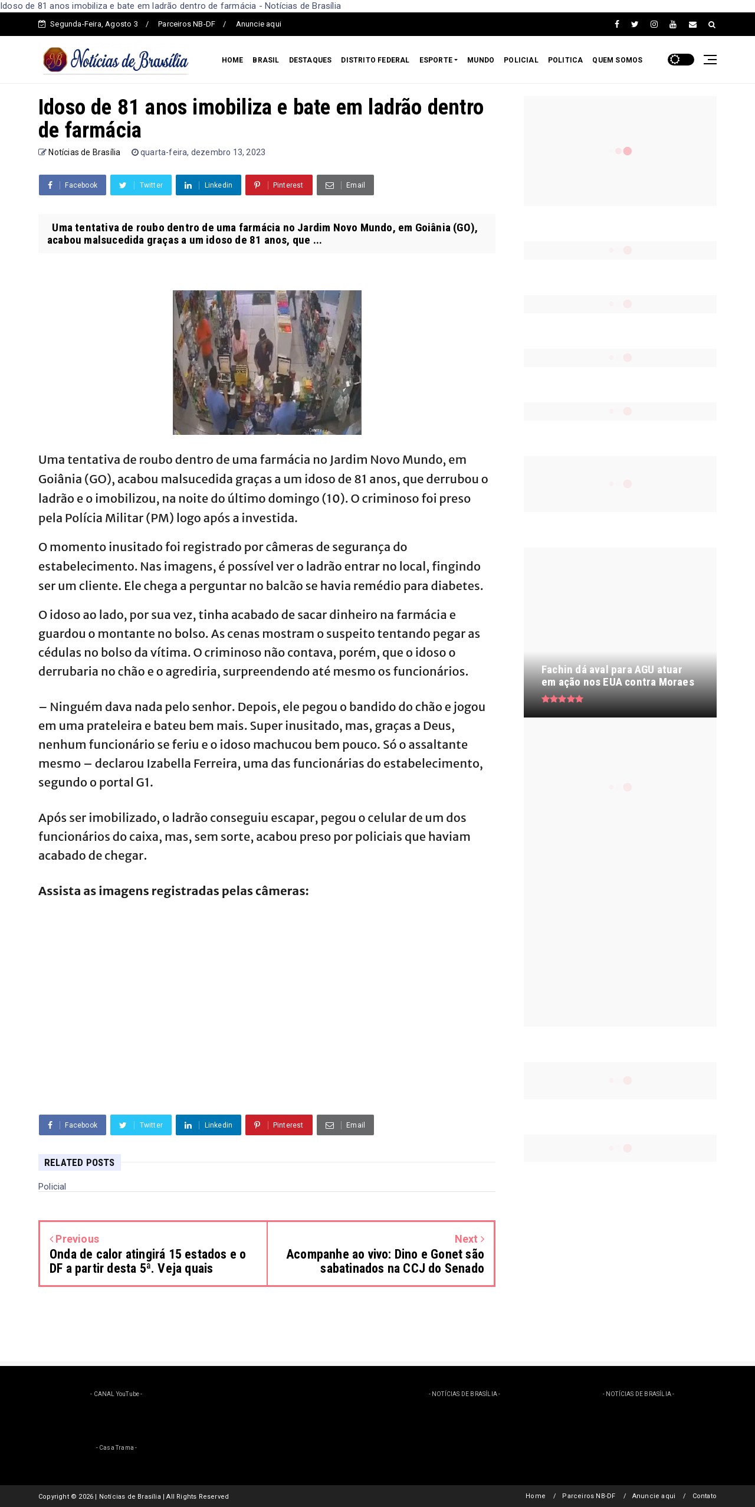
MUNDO (480, 60)
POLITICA (565, 60)
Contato (704, 1496)
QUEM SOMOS (617, 60)
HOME (233, 60)
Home (536, 1496)
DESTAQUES (310, 60)
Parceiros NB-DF (186, 23)
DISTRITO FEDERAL (375, 60)
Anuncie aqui (258, 23)
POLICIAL (521, 60)
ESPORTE (435, 60)
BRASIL (265, 60)
